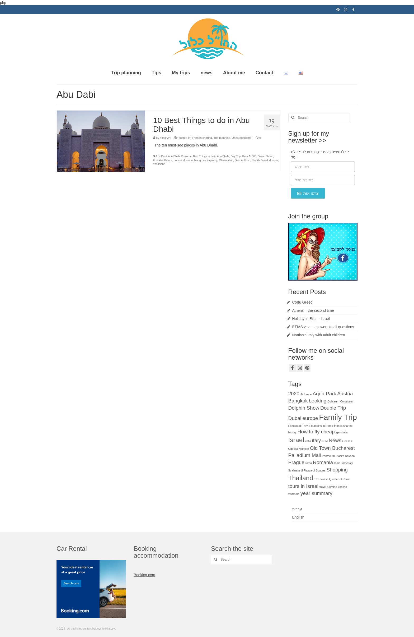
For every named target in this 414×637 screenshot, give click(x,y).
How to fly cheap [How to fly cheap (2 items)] (316, 431)
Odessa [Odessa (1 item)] (347, 441)
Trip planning (222, 137)
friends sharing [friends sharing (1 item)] (343, 425)
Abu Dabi (161, 156)
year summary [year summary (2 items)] (316, 493)
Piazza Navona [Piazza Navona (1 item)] (345, 455)
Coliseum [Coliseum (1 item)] (333, 401)
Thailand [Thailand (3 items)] (300, 478)
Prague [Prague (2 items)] (296, 462)
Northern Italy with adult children (318, 335)
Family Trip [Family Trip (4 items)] (338, 417)
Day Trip (236, 156)
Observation (226, 160)
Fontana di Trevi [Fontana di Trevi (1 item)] (298, 425)
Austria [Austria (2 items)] (345, 393)
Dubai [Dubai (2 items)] (295, 418)
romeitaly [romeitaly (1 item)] (347, 463)
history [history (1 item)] (292, 432)
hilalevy (165, 137)
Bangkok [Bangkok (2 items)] (298, 401)
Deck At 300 (249, 156)
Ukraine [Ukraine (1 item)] (332, 486)
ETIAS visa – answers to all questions (323, 327)
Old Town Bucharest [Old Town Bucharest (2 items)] (332, 448)
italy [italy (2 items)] (316, 440)
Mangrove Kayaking (205, 160)
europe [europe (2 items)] (310, 418)
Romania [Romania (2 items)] (323, 462)
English (298, 517)
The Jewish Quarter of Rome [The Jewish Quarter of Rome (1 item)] (332, 479)
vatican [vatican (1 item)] (342, 486)
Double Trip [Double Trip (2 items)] (333, 408)
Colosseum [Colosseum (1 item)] (347, 401)
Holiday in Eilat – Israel (311, 319)
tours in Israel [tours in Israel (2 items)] (303, 486)
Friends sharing (202, 137)
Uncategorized (241, 137)
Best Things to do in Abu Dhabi (211, 156)
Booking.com (144, 575)
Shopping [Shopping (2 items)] (337, 470)
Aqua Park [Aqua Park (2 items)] (324, 393)
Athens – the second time (313, 310)
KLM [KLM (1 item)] (325, 441)
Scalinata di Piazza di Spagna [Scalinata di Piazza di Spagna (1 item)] (307, 470)
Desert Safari (265, 156)
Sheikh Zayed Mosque (265, 160)
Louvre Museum (183, 160)
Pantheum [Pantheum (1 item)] (328, 455)
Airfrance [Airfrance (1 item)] (306, 394)
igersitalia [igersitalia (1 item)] (341, 432)
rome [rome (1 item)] (337, 463)
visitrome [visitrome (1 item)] (294, 494)
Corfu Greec (302, 302)
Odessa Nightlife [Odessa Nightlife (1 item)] (298, 448)
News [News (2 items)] (335, 440)
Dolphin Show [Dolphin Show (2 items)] (303, 408)
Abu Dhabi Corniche (180, 156)
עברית (297, 509)
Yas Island (159, 164)
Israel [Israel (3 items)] (296, 439)
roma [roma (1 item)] (308, 463)
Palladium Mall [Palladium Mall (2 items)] (304, 455)
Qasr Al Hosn (242, 160)
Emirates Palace (162, 160)
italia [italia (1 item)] (308, 441)
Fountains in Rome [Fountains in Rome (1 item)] (321, 425)
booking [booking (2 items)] (318, 401)
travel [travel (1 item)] (322, 486)
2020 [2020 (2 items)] (293, 393)
